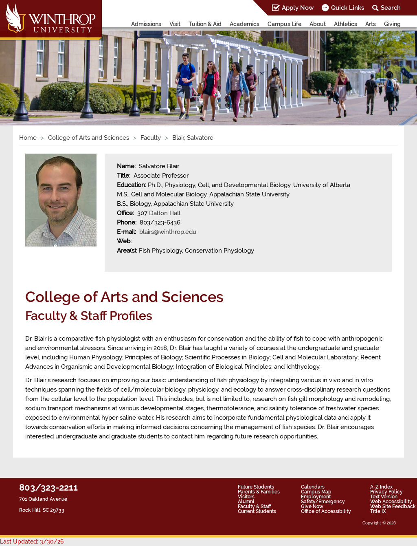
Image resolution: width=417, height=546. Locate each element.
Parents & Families (259, 492)
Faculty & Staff (254, 506)
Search (391, 7)
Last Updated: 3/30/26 (32, 541)
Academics (244, 24)
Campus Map (316, 492)
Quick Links (347, 7)
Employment (316, 497)
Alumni (246, 501)
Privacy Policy (386, 492)
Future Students (256, 487)
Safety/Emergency (323, 501)
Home (28, 137)
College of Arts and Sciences (88, 137)
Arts (370, 24)
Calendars (313, 487)
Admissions (146, 24)
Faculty (150, 137)
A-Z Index (381, 487)
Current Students (257, 511)
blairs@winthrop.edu (167, 232)
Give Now (312, 506)
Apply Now (298, 7)
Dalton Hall (164, 213)
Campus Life (284, 24)
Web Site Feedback (393, 506)
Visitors (246, 497)
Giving (392, 24)
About (317, 24)
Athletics (345, 24)
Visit (174, 24)
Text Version (383, 497)
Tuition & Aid (205, 24)
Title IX (378, 511)
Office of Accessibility (326, 511)
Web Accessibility (391, 501)
